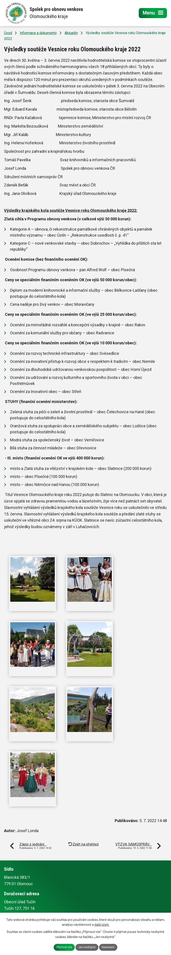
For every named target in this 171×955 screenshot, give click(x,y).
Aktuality (71, 33)
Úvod (8, 33)
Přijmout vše (64, 947)
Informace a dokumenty (38, 33)
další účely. (101, 924)
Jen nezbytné (87, 947)
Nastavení (108, 947)
